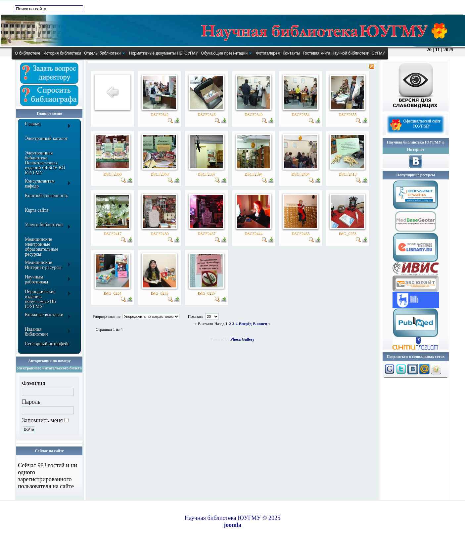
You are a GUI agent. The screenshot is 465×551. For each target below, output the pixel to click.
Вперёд (245, 323)
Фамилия (33, 383)
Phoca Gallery (242, 339)
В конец (260, 323)
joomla (232, 525)
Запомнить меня (42, 420)
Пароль (31, 402)
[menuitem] (27, 53)
